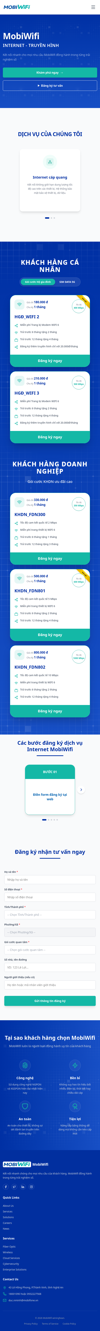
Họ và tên (11, 872)
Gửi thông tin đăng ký (50, 1001)
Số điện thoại (13, 889)
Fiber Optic (9, 1246)
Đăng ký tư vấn (50, 86)
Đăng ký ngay (50, 360)
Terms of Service (50, 1323)
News (6, 1228)
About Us (8, 1205)
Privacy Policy (31, 1323)
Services (7, 1211)
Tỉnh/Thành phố (15, 907)
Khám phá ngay (50, 72)
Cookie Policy (69, 1323)
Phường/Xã (12, 924)
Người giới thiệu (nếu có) (19, 977)
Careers (7, 1223)
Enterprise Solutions (14, 1269)
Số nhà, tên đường (15, 959)
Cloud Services (11, 1258)
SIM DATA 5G (67, 282)
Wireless (8, 1252)
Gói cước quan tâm (16, 942)
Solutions (8, 1217)
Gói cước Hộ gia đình (38, 282)
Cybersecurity (11, 1263)
